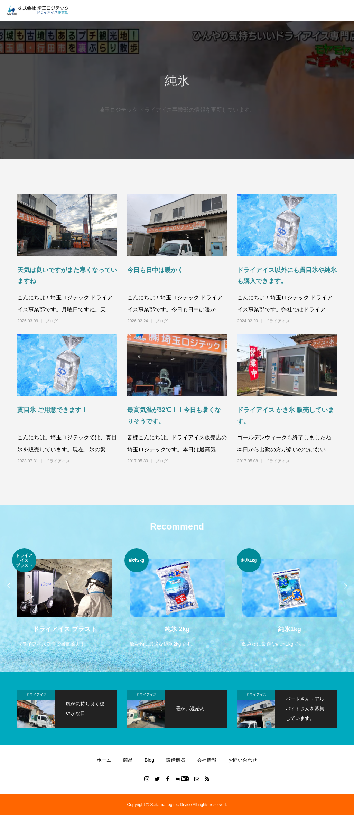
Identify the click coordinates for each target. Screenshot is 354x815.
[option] (64, 598)
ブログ (51, 321)
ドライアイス (277, 321)
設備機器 (175, 760)
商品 (128, 760)
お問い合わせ (242, 760)
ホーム (104, 760)
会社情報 (206, 760)
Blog (149, 760)
